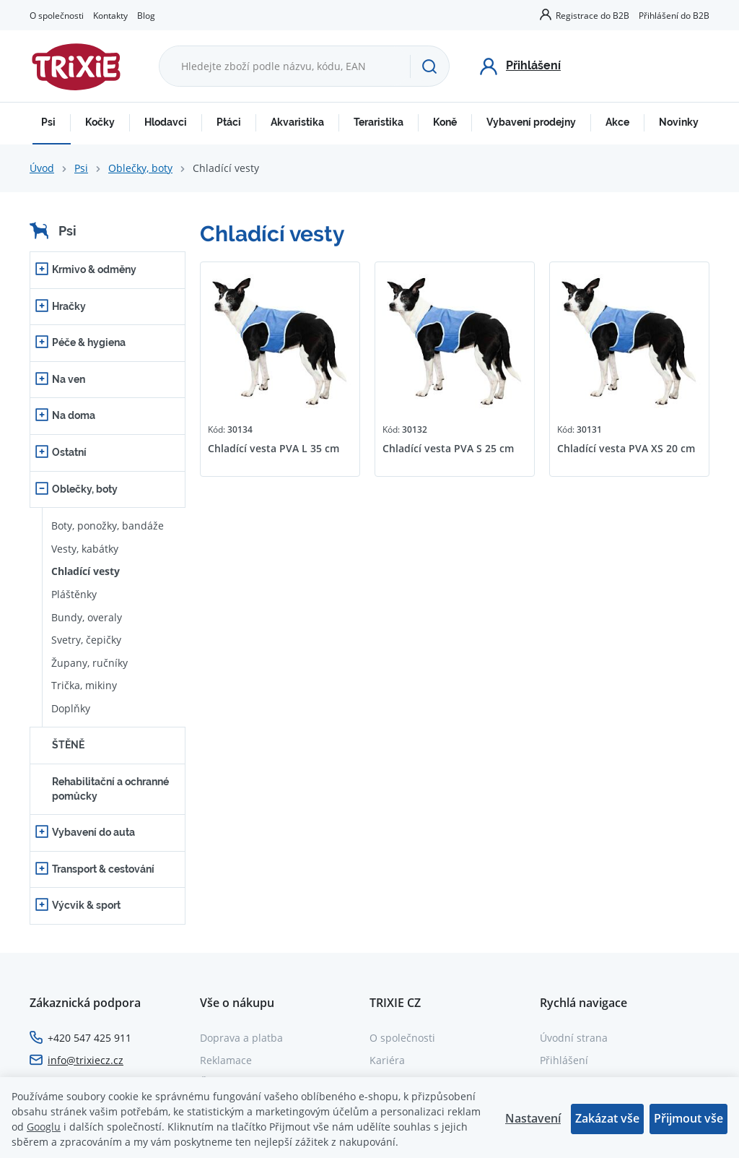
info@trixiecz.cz (85, 1060)
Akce (617, 122)
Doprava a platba (241, 1038)
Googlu (44, 1126)
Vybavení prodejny (531, 122)
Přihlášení (564, 1060)
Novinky (679, 122)
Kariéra (387, 1060)
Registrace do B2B (592, 15)
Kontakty (110, 15)
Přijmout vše (688, 1118)
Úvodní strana (574, 1038)
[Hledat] (429, 66)
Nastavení (533, 1118)
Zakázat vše (607, 1118)
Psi (48, 122)
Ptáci (229, 122)
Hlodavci (165, 122)
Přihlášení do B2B (674, 15)
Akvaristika (297, 122)
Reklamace (226, 1060)
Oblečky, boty (140, 168)
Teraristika (378, 122)
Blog (146, 15)
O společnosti (57, 15)
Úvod (42, 168)
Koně (445, 122)
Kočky (100, 122)
